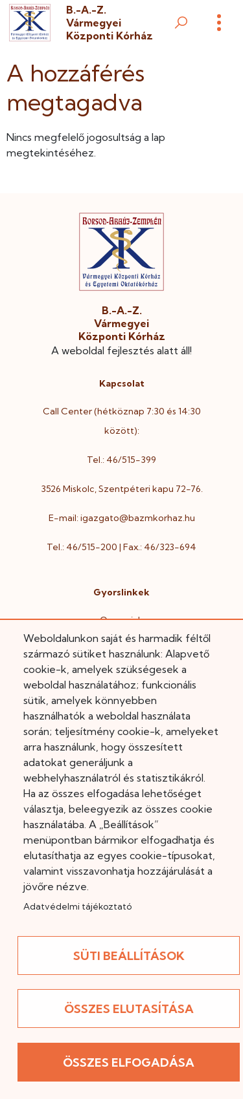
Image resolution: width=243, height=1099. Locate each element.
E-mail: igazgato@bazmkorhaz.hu (122, 518)
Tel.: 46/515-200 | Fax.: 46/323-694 (121, 547)
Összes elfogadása (128, 1062)
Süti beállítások (129, 955)
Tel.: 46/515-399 (121, 459)
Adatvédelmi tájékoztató (77, 906)
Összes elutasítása (129, 1008)
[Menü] (219, 22)
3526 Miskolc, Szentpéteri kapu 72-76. (122, 489)
